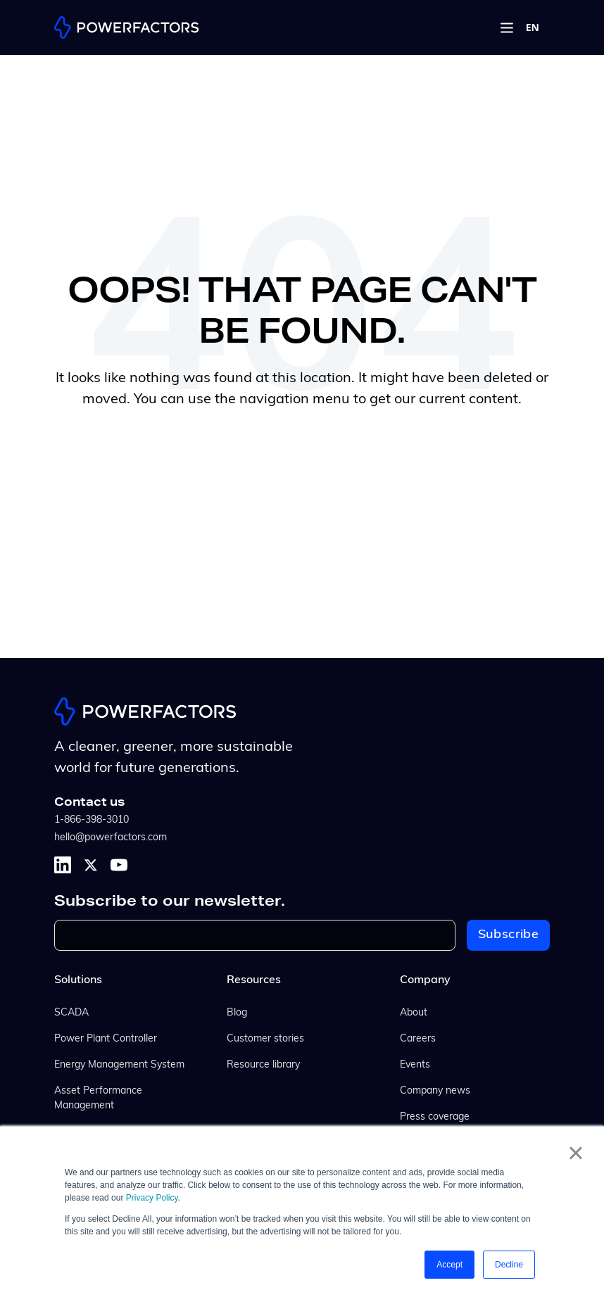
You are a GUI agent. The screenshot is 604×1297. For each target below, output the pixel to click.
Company (425, 980)
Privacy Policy (152, 1198)
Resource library (263, 1065)
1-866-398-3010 (91, 820)
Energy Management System (119, 1065)
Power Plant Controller (105, 1039)
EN (532, 27)
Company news (435, 1091)
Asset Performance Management (98, 1098)
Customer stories (265, 1039)
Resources (254, 980)
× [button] (575, 1152)
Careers (418, 1039)
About (413, 1013)
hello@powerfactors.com (110, 838)
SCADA (71, 1013)
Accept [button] (449, 1265)
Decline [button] (509, 1265)
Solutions (78, 980)
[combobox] (532, 27)
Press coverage (435, 1117)
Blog (237, 1013)
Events (415, 1065)
